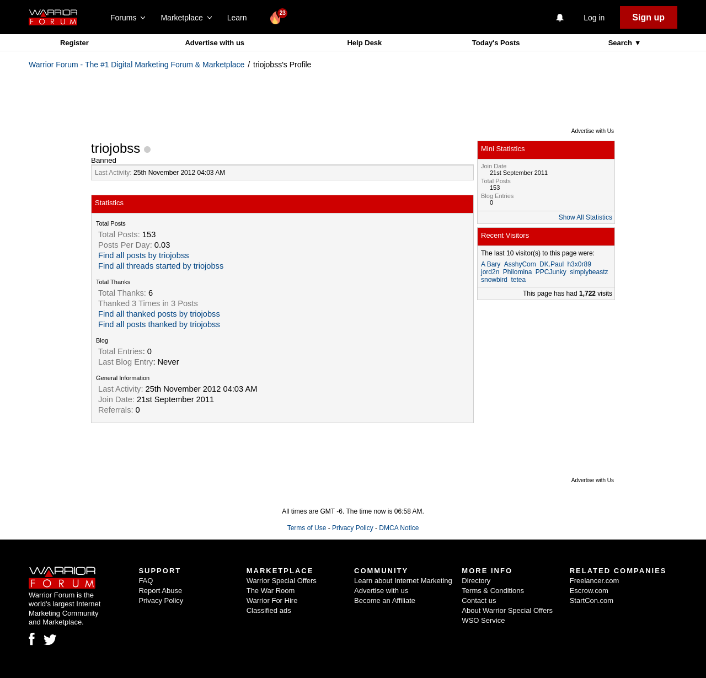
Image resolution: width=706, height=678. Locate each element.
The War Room (271, 590)
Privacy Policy (352, 528)
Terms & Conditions (493, 590)
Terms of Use (307, 528)
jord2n (490, 272)
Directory (476, 580)
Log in (594, 17)
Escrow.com (589, 590)
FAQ (145, 580)
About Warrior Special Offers (507, 610)
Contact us (479, 600)
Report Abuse (160, 590)
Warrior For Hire (272, 600)
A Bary (490, 264)
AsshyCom (520, 264)
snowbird (494, 280)
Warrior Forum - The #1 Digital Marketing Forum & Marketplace (136, 64)
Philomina (517, 272)
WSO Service (483, 620)
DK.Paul (551, 264)
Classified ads (269, 610)
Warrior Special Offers (282, 580)
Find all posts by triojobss (143, 255)
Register (74, 43)
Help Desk (364, 43)
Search (621, 43)
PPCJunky (551, 272)
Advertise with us (214, 43)
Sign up (648, 17)
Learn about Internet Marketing (403, 580)
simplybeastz (589, 272)
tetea (518, 280)
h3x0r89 (579, 264)
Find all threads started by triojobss (160, 265)
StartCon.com (591, 600)
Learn (240, 17)
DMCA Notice (399, 528)
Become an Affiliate (384, 600)
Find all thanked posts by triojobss (159, 313)
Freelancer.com (594, 580)
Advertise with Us (592, 131)
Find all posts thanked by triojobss (159, 324)
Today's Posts (496, 43)
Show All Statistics (585, 217)
